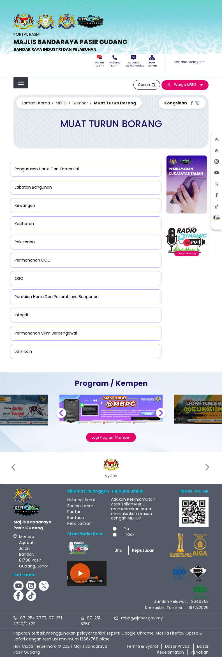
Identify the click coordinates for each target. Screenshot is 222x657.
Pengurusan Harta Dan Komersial (47, 169)
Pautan (74, 511)
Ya (126, 528)
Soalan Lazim (99, 61)
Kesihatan (24, 223)
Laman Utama (36, 103)
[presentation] (14, 467)
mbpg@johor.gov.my (142, 618)
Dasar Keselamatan (183, 649)
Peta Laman (151, 61)
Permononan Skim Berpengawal (46, 333)
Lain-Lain (23, 351)
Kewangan (25, 205)
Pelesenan (25, 242)
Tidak (129, 534)
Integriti (22, 315)
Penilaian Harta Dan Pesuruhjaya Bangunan (57, 296)
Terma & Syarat (142, 646)
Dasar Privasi (177, 646)
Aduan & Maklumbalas (133, 61)
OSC (19, 278)
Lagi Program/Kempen (111, 437)
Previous (61, 413)
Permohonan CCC (32, 260)
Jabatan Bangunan (33, 187)
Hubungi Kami (114, 61)
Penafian (200, 652)
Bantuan (75, 517)
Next (160, 413)
